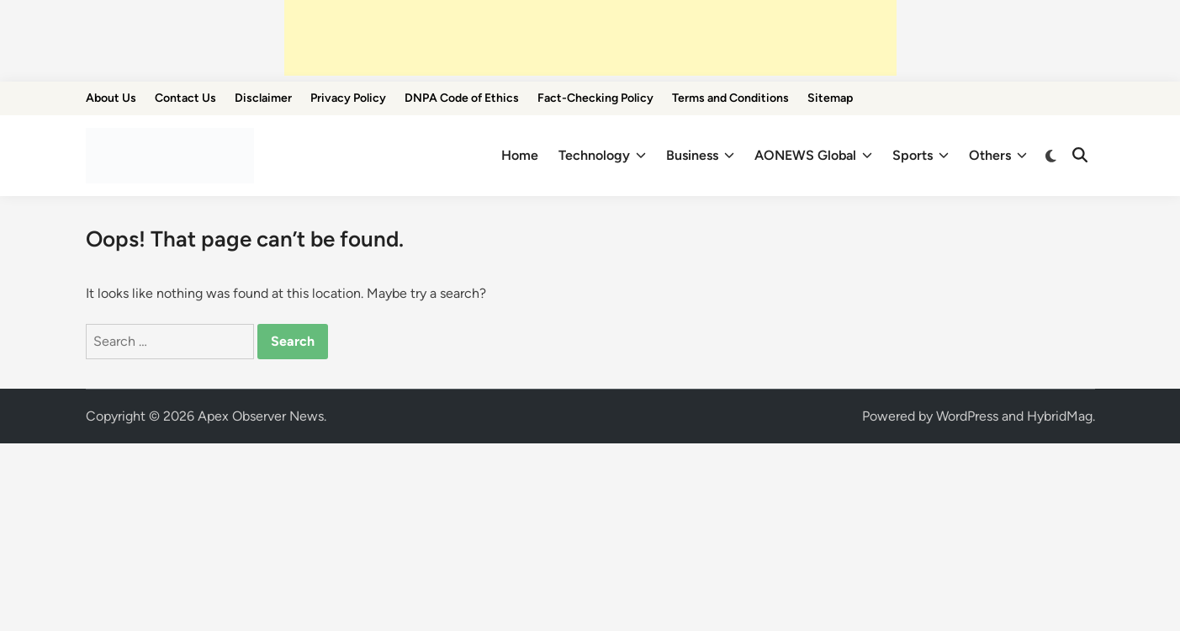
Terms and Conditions (730, 98)
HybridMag (1060, 416)
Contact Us (185, 98)
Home (519, 155)
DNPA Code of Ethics (462, 98)
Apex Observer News (261, 416)
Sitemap (830, 98)
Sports (920, 156)
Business (700, 156)
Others (998, 156)
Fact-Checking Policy (595, 98)
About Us (111, 98)
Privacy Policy (348, 98)
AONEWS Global (813, 156)
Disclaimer (263, 98)
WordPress (967, 416)
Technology (602, 156)
